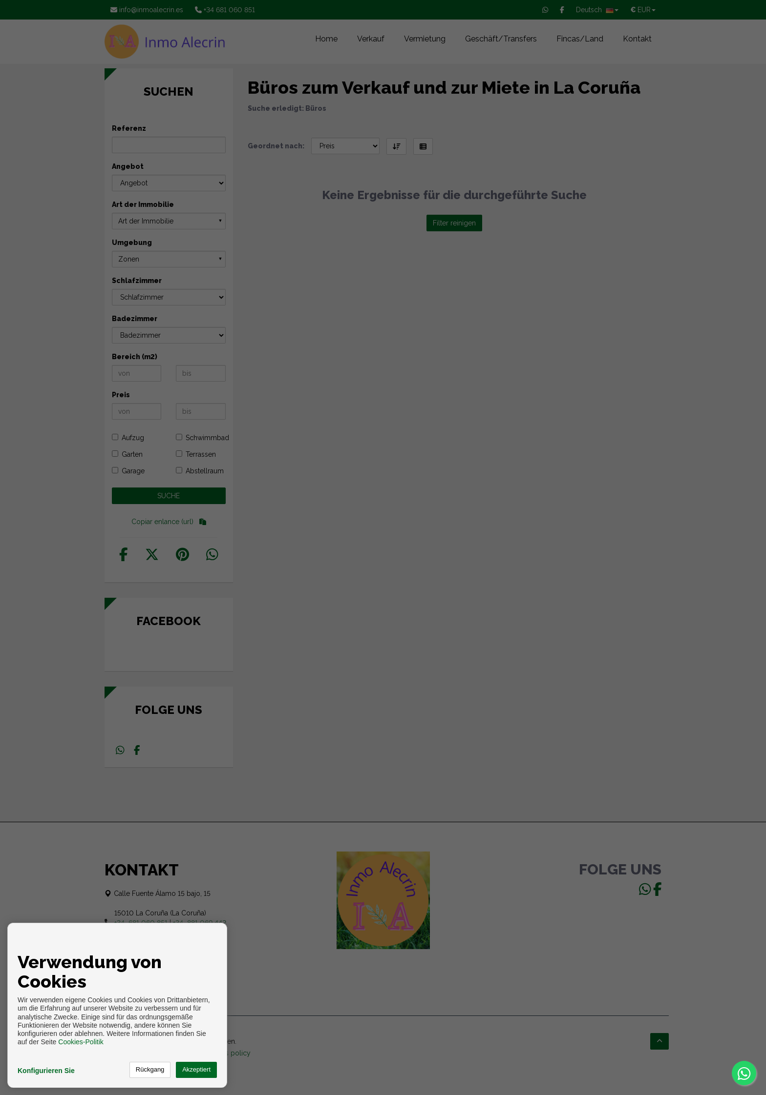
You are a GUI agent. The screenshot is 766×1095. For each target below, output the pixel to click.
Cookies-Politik (81, 1042)
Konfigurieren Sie (46, 1071)
